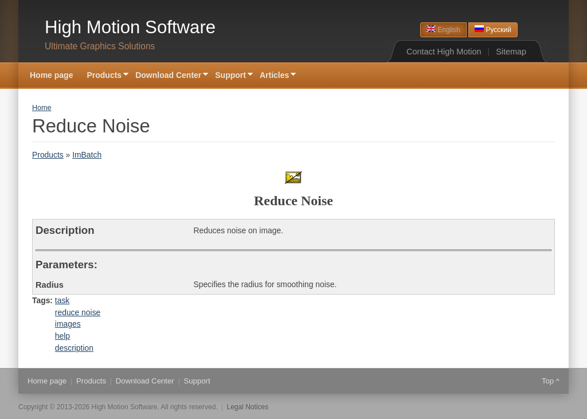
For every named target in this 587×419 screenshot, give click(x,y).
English (443, 29)
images (68, 323)
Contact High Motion (443, 51)
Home (42, 108)
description (74, 348)
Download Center (168, 76)
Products (104, 76)
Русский (493, 29)
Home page (51, 75)
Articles (274, 76)
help (62, 335)
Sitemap (511, 51)
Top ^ (550, 381)
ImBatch (86, 154)
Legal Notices (248, 407)
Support (230, 76)
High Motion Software (130, 27)
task (62, 300)
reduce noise (77, 312)
